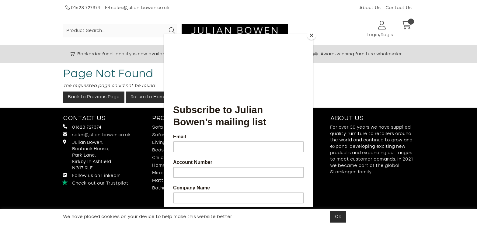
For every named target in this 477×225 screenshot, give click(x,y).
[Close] (311, 35)
